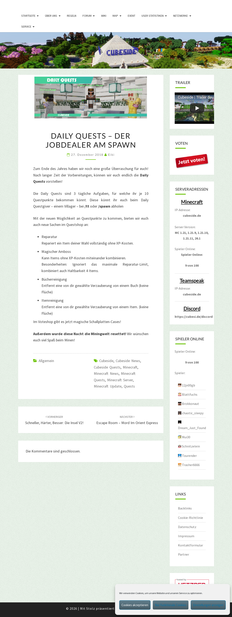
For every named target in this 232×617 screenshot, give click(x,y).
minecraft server (120, 380)
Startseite (28, 16)
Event (131, 16)
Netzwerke (180, 16)
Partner (183, 554)
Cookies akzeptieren (135, 605)
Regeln (71, 16)
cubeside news (128, 360)
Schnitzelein (191, 446)
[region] (116, 50)
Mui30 (186, 437)
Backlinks (185, 508)
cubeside (106, 360)
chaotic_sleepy (192, 413)
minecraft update (108, 386)
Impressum (186, 536)
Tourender (189, 456)
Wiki (103, 16)
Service (26, 26)
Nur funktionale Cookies (170, 605)
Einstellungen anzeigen (208, 605)
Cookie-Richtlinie (190, 518)
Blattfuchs (189, 394)
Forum (87, 16)
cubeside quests (107, 367)
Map (115, 16)
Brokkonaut (190, 404)
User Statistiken (153, 16)
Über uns (51, 16)
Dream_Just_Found (192, 428)
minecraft (130, 367)
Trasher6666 (191, 465)
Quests (129, 386)
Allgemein (46, 360)
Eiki (111, 154)
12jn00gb (188, 385)
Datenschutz (187, 527)
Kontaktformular (190, 545)
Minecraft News (106, 373)
